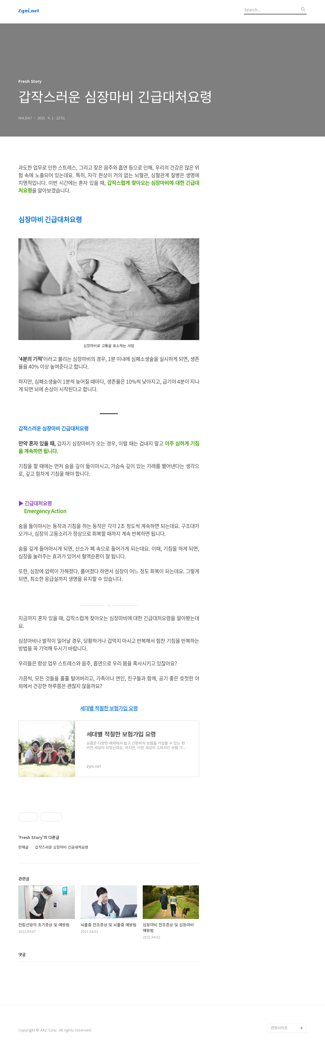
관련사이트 (279, 1027)
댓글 (22, 954)
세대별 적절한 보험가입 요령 (109, 708)
